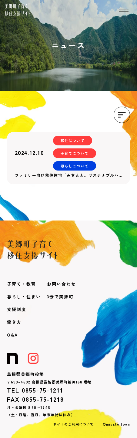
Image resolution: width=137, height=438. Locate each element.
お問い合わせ (61, 284)
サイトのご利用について (73, 424)
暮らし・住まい (24, 297)
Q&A (12, 335)
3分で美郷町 (60, 297)
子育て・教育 (21, 284)
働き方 (14, 322)
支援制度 (16, 309)
